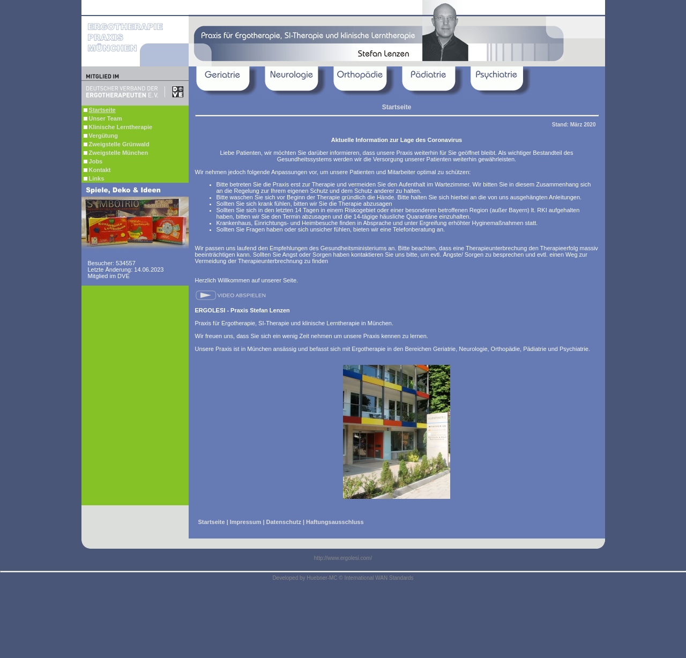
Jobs (93, 161)
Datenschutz (283, 522)
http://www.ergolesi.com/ (343, 558)
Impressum (246, 522)
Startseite (211, 522)
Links (94, 178)
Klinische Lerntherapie (118, 127)
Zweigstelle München (116, 152)
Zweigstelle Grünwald (117, 144)
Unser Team (103, 118)
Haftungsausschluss (335, 522)
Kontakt (97, 170)
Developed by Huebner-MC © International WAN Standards (342, 578)
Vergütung (101, 135)
